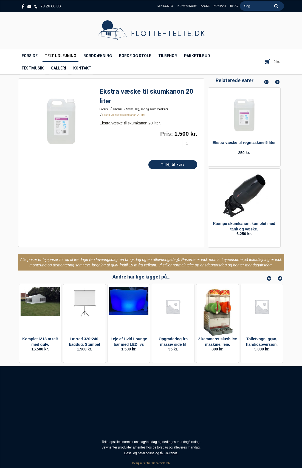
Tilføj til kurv (173, 164)
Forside (104, 109)
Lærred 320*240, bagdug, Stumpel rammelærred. (84, 344)
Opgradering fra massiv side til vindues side (173, 344)
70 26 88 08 (51, 6)
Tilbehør (117, 109)
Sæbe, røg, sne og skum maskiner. (147, 109)
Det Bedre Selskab (158, 463)
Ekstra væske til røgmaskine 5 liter (244, 142)
